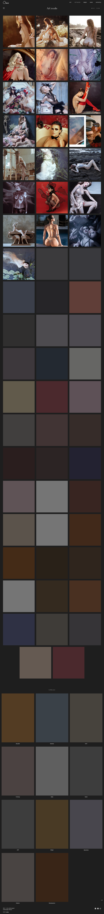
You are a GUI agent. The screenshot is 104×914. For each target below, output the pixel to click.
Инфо (91, 2)
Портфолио (77, 2)
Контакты (98, 2)
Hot (70, 2)
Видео (85, 2)
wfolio (7, 912)
